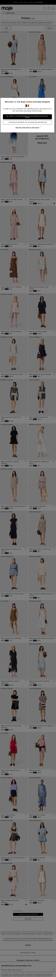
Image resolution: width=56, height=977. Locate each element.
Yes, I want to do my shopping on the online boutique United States (28, 116)
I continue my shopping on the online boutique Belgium (28, 122)
